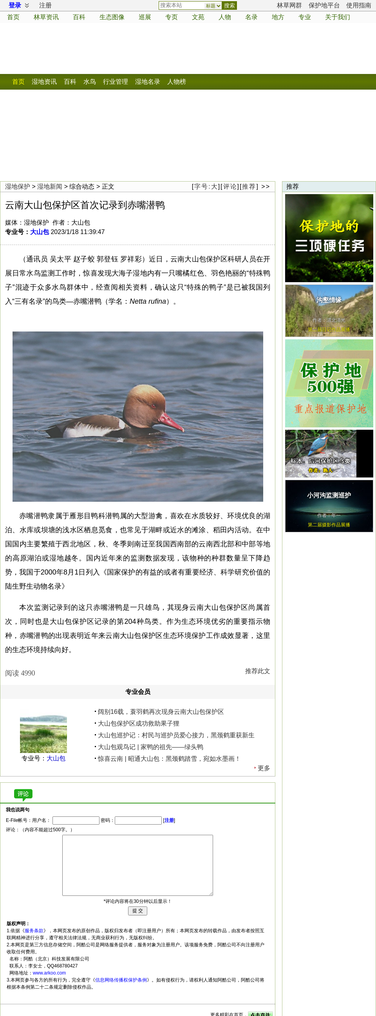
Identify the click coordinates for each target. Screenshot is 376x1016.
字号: (206, 186)
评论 (230, 186)
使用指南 (358, 5)
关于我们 (337, 17)
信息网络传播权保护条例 (121, 980)
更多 (264, 768)
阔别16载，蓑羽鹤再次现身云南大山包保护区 (161, 711)
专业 (304, 17)
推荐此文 (257, 671)
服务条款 (34, 930)
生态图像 (112, 17)
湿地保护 (17, 186)
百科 (79, 17)
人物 (225, 17)
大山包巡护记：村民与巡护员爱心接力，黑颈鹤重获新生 (176, 735)
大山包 (39, 232)
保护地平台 (324, 5)
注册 (45, 5)
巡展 (145, 17)
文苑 (198, 17)
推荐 (249, 186)
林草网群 (289, 5)
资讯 (46, 17)
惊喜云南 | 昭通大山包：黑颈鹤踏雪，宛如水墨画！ (169, 758)
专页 (171, 17)
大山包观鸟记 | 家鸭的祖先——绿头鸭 (150, 747)
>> (265, 186)
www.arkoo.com (49, 973)
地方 (278, 17)
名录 (251, 17)
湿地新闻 (49, 186)
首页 (13, 17)
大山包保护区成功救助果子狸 (138, 723)
